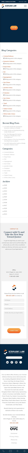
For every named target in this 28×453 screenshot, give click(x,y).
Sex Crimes (6, 98)
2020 (5, 197)
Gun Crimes (6, 82)
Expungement (7, 77)
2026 (5, 185)
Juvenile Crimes (7, 87)
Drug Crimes (7, 66)
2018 (5, 202)
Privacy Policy (14, 436)
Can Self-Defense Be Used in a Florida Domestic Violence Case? (14, 144)
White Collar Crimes (9, 114)
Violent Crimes (7, 108)
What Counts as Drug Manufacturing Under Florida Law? (14, 131)
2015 (5, 211)
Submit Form (14, 330)
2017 (5, 205)
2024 (5, 191)
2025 (5, 188)
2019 (5, 199)
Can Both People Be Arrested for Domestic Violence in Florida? (13, 127)
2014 (5, 214)
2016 (5, 208)
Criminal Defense (8, 56)
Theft (5, 103)
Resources (14, 439)
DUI (4, 72)
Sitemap (14, 443)
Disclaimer (14, 433)
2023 (5, 194)
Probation (6, 93)
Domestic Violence (8, 61)
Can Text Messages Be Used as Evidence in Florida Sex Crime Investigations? (13, 135)
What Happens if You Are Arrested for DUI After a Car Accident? (14, 140)
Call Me (14, 28)
